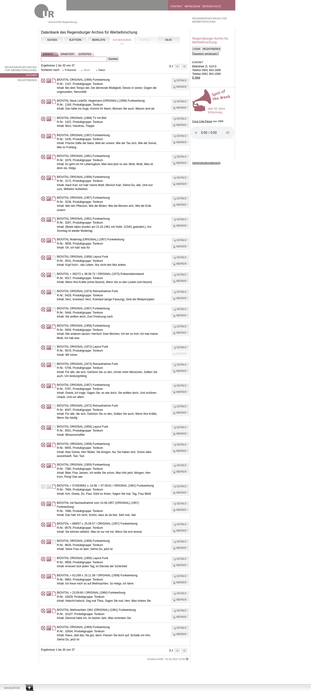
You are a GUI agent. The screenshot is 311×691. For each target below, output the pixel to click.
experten (85, 54)
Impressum (192, 6)
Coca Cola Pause (202, 121)
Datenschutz (211, 6)
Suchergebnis (122, 40)
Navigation (12, 688)
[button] (177, 66)
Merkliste (98, 40)
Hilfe (168, 40)
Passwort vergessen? (205, 53)
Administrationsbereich (206, 163)
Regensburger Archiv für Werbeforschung (21, 69)
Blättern (75, 40)
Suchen (31, 75)
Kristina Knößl (155, 659)
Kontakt (176, 6)
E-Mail (196, 77)
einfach (48, 54)
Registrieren (27, 80)
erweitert (68, 54)
